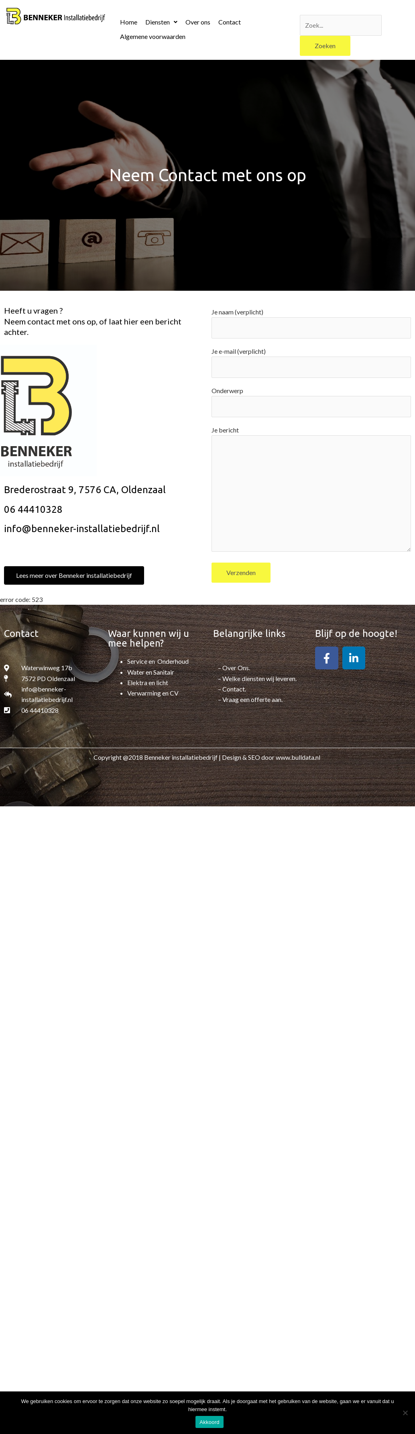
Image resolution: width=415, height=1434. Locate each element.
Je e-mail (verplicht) (311, 362)
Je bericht (311, 490)
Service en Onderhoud (158, 661)
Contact (229, 22)
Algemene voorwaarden (152, 36)
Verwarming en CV (153, 693)
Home (128, 22)
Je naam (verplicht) (311, 323)
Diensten (161, 22)
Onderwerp (311, 402)
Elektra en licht (147, 682)
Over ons (197, 22)
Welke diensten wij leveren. (259, 678)
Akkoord (209, 1422)
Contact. (234, 689)
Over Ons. (236, 667)
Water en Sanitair (150, 672)
